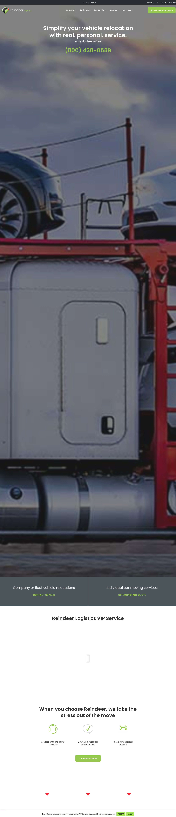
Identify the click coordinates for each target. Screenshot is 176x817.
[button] (88, 658)
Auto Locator (91, 2)
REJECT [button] (130, 814)
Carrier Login (85, 10)
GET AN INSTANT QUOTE (132, 595)
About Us (114, 10)
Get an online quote (163, 10)
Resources (128, 10)
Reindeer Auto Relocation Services (16, 10)
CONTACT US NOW (44, 595)
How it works (100, 10)
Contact (150, 2)
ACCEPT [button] (121, 814)
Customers (71, 10)
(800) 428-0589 (170, 2)
